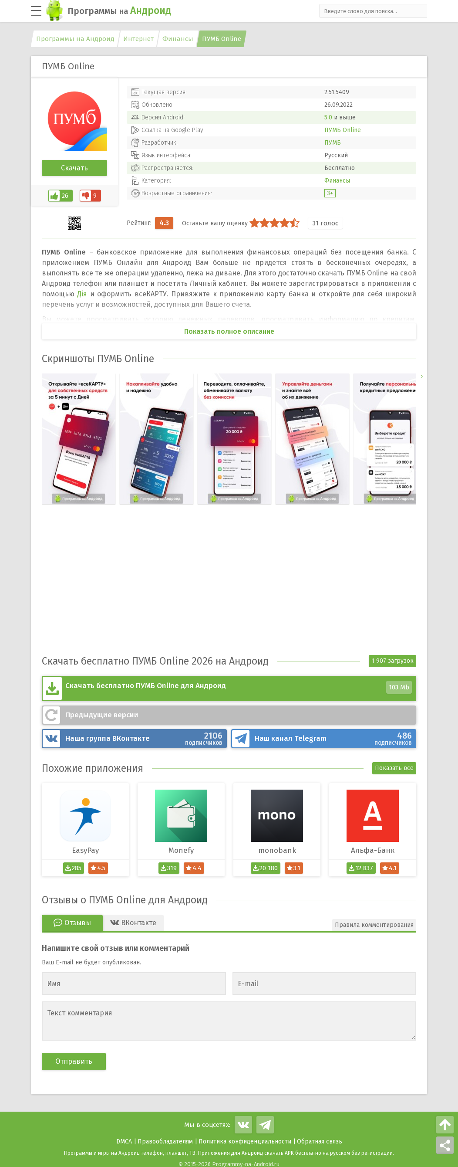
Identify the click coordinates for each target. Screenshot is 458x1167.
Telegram (333, 734)
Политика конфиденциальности (245, 1136)
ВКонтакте (143, 734)
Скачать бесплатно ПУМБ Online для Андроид (238, 686)
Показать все (394, 763)
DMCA (124, 1136)
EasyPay (85, 845)
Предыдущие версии (101, 710)
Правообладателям (165, 1136)
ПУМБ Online (342, 130)
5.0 (328, 117)
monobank (277, 845)
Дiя (82, 294)
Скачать (74, 168)
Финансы (337, 180)
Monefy (181, 845)
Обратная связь (319, 1136)
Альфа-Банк (372, 845)
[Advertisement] (229, 587)
